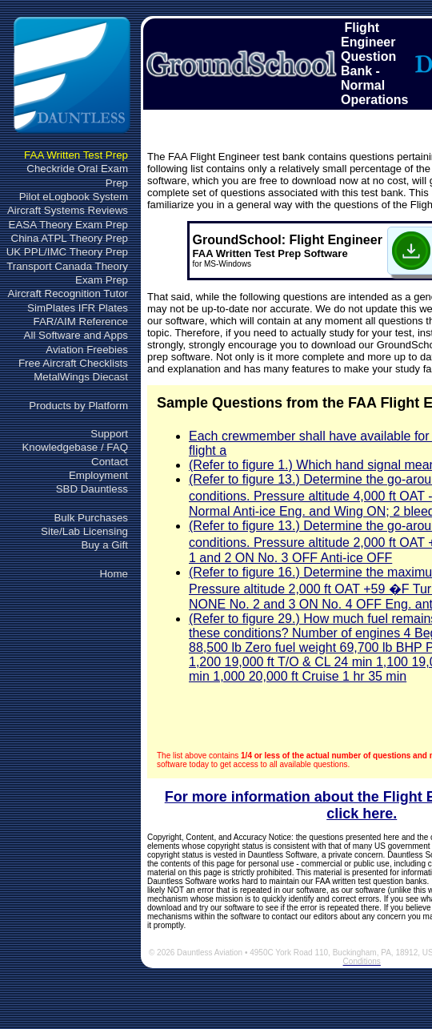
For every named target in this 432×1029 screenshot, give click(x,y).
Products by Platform (78, 406)
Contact (109, 462)
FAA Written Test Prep (76, 155)
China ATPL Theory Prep (69, 238)
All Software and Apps (76, 335)
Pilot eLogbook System (73, 197)
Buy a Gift (104, 545)
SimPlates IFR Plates (77, 308)
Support (109, 434)
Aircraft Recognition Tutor (68, 293)
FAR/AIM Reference (80, 322)
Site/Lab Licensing (84, 531)
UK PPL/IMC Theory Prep (67, 252)
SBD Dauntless (92, 489)
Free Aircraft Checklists (73, 363)
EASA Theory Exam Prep (68, 225)
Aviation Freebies (87, 350)
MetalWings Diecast (81, 377)
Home (113, 574)
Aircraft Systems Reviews (67, 210)
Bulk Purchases (91, 518)
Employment (98, 475)
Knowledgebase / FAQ (75, 447)
